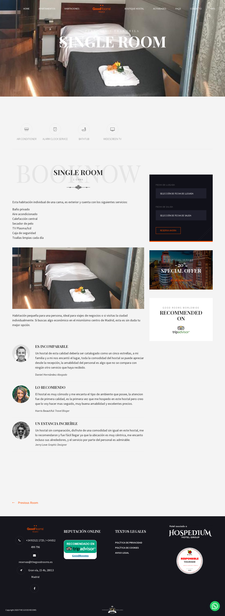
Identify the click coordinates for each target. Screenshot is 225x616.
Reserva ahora (168, 230)
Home (26, 8)
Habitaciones (72, 8)
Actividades (159, 8)
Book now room (181, 280)
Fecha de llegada (165, 185)
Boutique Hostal (134, 8)
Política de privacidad (128, 542)
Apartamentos (47, 8)
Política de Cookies (127, 547)
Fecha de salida (164, 206)
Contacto (196, 8)
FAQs (178, 8)
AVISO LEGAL (122, 552)
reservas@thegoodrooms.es (36, 562)
